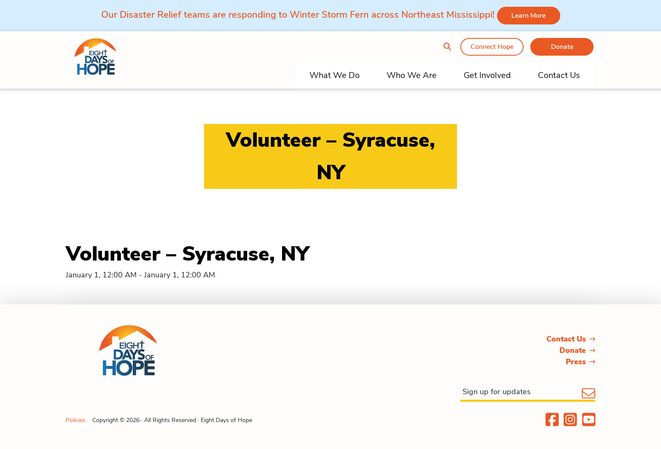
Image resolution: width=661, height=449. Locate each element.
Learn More (528, 15)
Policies (76, 420)
